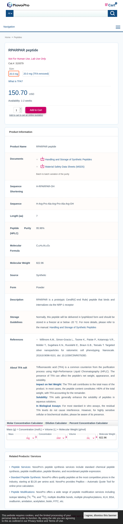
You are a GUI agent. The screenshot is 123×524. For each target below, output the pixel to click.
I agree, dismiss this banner (100, 515)
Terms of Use (56, 521)
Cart (110, 5)
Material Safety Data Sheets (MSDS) (64, 166)
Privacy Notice (35, 521)
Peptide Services (21, 466)
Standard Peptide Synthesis (25, 477)
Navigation (9, 26)
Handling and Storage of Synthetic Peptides (68, 159)
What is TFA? (15, 81)
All (9, 13)
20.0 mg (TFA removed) (36, 73)
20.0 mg (13, 73)
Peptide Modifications (22, 491)
